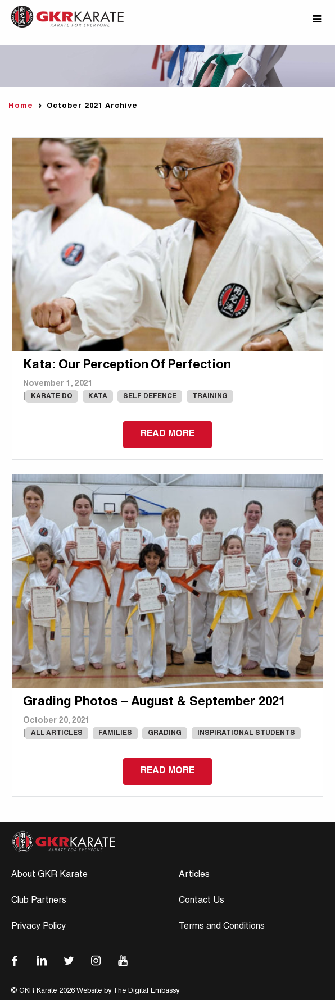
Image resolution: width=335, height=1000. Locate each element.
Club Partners (38, 901)
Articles (194, 875)
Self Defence (149, 396)
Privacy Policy (38, 927)
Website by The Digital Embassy (127, 991)
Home (20, 106)
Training (210, 396)
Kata (97, 396)
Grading (165, 733)
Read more (167, 434)
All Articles (57, 733)
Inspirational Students (246, 733)
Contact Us (201, 901)
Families (115, 733)
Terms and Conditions (222, 927)
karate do (52, 396)
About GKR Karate (49, 875)
